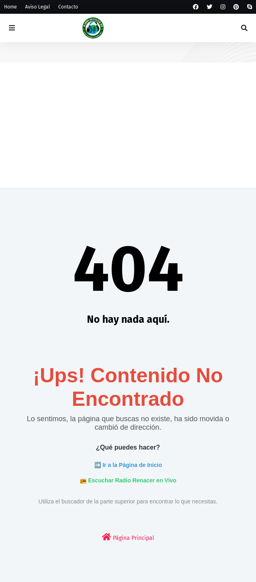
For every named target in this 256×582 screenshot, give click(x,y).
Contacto (68, 7)
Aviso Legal (37, 7)
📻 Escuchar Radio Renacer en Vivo (128, 480)
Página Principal (128, 537)
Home (10, 7)
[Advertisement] (128, 131)
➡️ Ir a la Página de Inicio (128, 465)
